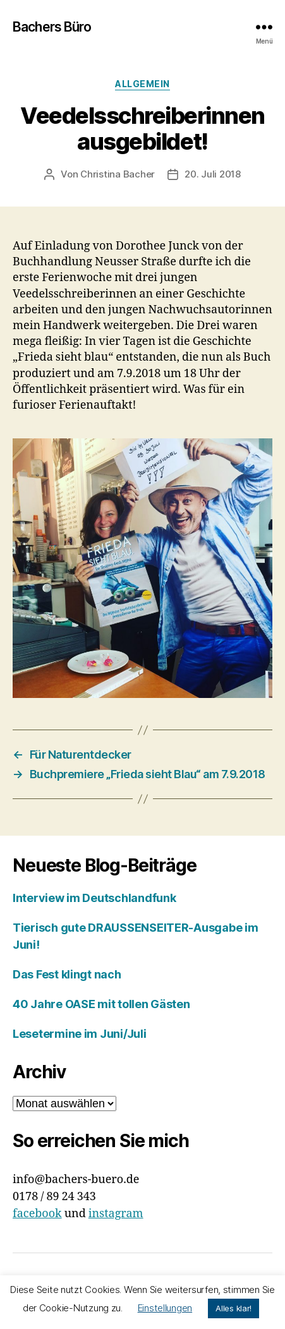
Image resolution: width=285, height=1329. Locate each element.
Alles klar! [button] (233, 1308)
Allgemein (142, 83)
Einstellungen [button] (165, 1308)
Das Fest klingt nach (67, 974)
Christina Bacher (117, 174)
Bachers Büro (52, 26)
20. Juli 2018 (213, 174)
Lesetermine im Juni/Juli (80, 1033)
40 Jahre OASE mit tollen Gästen (101, 1004)
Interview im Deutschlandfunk (94, 898)
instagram (115, 1213)
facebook (37, 1213)
